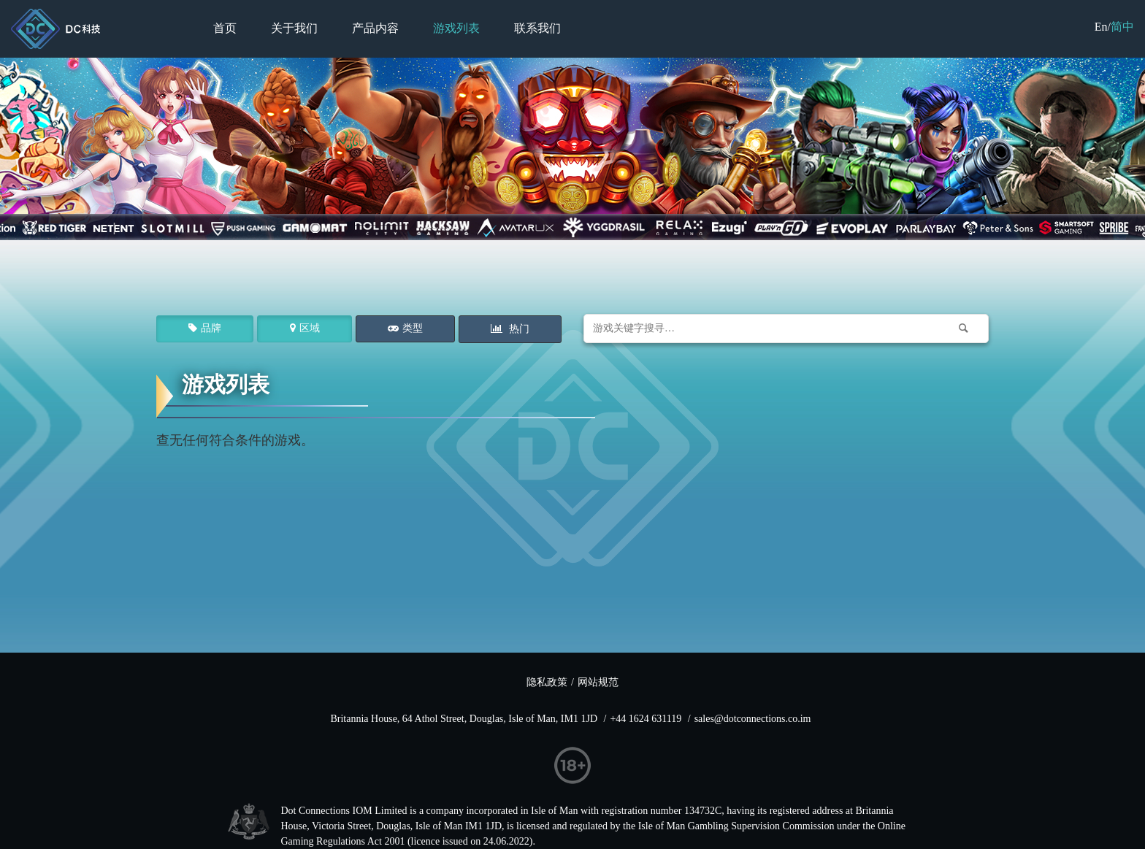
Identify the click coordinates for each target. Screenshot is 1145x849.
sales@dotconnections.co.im (752, 718)
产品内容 (375, 28)
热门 (517, 328)
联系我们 (537, 28)
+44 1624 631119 (645, 718)
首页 (225, 28)
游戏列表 (456, 28)
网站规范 (598, 682)
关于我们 (294, 28)
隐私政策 (546, 682)
